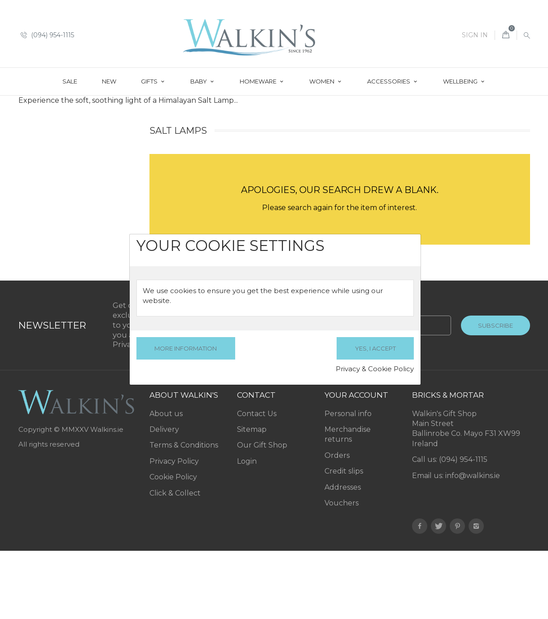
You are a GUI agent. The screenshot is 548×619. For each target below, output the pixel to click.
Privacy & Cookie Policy (375, 368)
